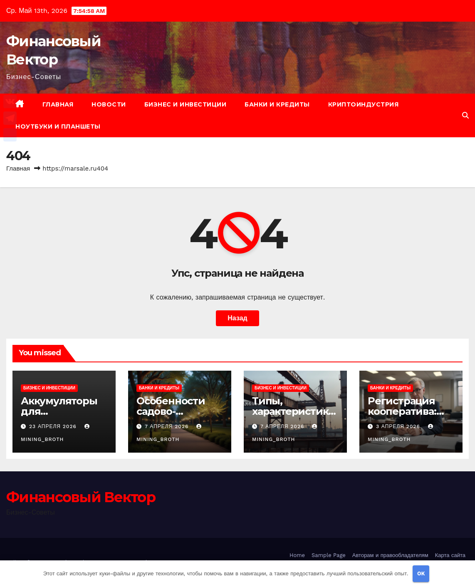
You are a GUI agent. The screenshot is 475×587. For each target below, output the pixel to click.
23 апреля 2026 (54, 426)
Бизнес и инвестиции (185, 104)
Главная (58, 104)
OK (421, 573)
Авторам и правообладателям (390, 555)
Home (297, 555)
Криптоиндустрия (363, 104)
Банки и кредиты (277, 104)
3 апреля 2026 (399, 426)
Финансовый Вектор (80, 497)
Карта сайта (450, 555)
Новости (109, 104)
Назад (237, 318)
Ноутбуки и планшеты (58, 126)
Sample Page (329, 555)
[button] (465, 115)
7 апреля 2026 (167, 426)
